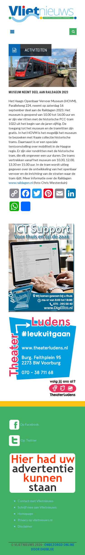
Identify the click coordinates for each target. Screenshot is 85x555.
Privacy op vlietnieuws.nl (35, 520)
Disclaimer (25, 526)
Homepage (25, 514)
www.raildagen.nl (21, 183)
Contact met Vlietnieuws (35, 501)
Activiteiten (36, 50)
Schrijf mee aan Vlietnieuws (37, 507)
